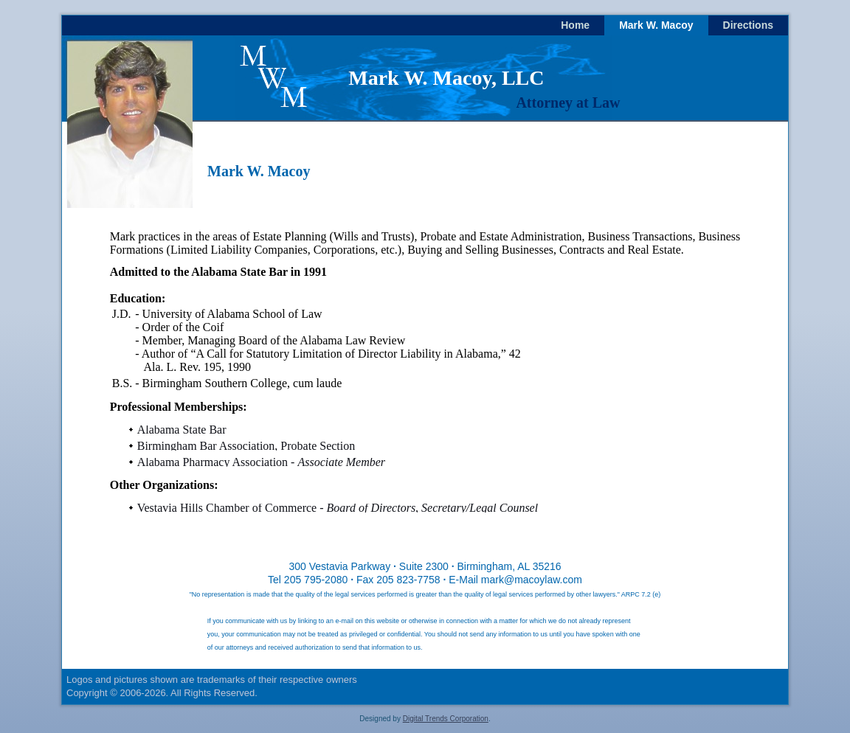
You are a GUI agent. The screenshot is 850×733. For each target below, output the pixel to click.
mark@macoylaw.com (531, 580)
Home (575, 25)
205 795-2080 (316, 580)
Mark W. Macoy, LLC (446, 77)
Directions (748, 25)
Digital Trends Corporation (445, 719)
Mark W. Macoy (656, 25)
